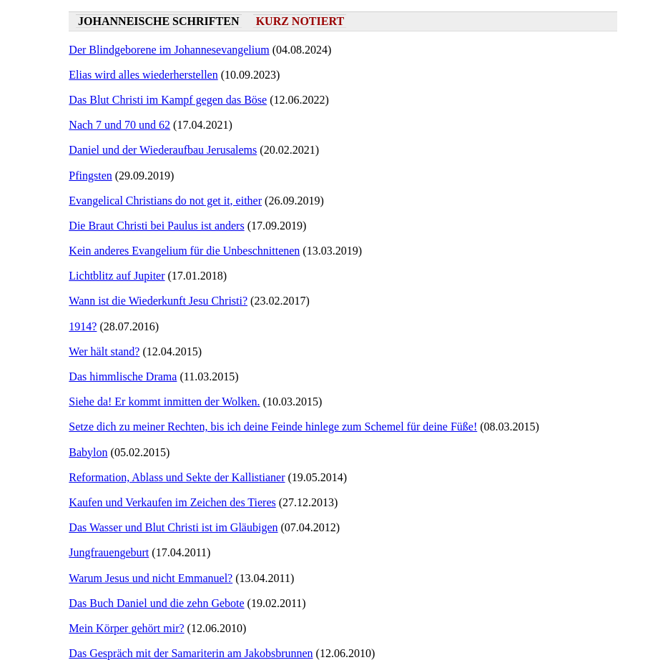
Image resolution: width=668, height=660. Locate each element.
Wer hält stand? (104, 351)
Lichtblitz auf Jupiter (116, 276)
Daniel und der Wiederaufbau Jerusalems (163, 150)
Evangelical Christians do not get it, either (165, 200)
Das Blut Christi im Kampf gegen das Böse (168, 100)
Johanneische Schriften (158, 21)
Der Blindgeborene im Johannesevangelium (169, 50)
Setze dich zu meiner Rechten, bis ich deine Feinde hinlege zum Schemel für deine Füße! (273, 426)
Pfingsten (90, 175)
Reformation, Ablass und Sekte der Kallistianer (177, 477)
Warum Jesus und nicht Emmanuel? (150, 578)
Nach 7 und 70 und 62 (119, 125)
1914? (83, 326)
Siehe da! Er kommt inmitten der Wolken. (164, 401)
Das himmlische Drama (123, 376)
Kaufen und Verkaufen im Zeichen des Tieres (172, 502)
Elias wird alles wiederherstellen (143, 75)
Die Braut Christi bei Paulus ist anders (156, 226)
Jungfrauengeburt (109, 552)
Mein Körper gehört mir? (126, 628)
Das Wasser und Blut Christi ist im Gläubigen (173, 527)
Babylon (88, 452)
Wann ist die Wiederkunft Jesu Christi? (158, 301)
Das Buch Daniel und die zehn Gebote (156, 603)
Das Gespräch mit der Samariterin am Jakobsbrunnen (191, 653)
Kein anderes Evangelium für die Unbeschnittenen (184, 251)
